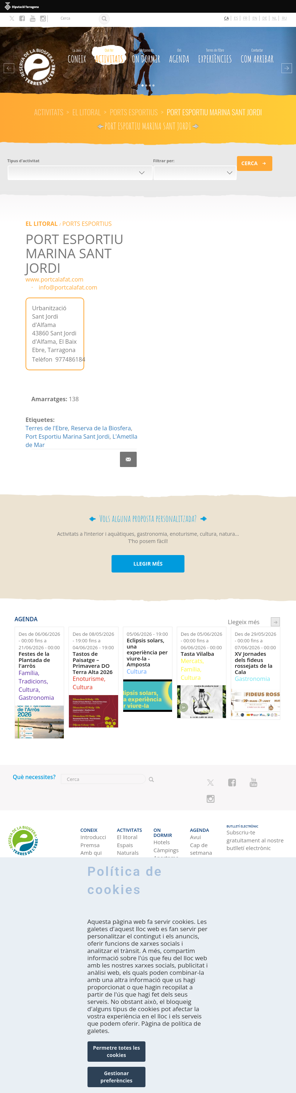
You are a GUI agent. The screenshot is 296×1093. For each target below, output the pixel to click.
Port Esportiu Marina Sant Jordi (67, 422)
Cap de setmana (201, 829)
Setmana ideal (201, 845)
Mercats (192, 647)
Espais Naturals (128, 829)
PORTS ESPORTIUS (134, 97)
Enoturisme (88, 665)
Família (28, 659)
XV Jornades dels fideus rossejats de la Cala (254, 649)
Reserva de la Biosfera (101, 414)
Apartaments (166, 833)
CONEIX (77, 41)
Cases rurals (160, 845)
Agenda (179, 41)
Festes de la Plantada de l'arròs (34, 646)
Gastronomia (36, 683)
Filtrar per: (164, 146)
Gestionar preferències (117, 1077)
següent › (275, 607)
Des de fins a (39, 627)
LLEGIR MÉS (148, 549)
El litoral (86, 97)
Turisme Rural (127, 845)
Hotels (161, 818)
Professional (93, 849)
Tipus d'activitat (23, 146)
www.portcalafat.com (54, 265)
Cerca (249, 148)
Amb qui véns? (91, 837)
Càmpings (166, 825)
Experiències (215, 41)
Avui (195, 818)
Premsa (90, 825)
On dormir (146, 41)
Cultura (29, 675)
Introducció (93, 818)
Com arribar (257, 41)
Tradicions (33, 667)
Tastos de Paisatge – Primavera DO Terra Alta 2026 (93, 649)
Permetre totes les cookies (116, 1051)
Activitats (109, 41)
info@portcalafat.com (68, 273)
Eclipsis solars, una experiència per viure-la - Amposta (147, 638)
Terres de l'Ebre (47, 414)
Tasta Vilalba (197, 640)
